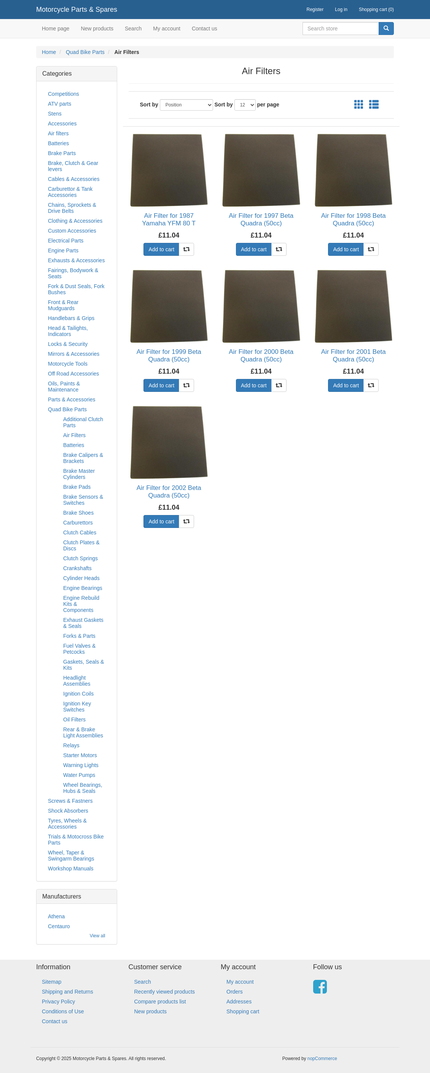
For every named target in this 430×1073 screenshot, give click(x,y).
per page (268, 104)
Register (315, 9)
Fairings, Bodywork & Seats (73, 273)
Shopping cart (242, 1011)
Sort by (149, 104)
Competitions (63, 94)
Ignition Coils (78, 694)
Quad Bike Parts (85, 52)
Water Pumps (79, 775)
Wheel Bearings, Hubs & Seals (82, 788)
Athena (56, 916)
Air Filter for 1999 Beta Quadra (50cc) (169, 355)
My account (166, 28)
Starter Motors (80, 755)
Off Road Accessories (73, 374)
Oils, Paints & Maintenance (64, 386)
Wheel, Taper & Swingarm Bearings (71, 856)
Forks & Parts (79, 636)
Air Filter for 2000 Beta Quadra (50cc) (261, 355)
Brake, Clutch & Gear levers (73, 166)
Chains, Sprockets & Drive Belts (72, 208)
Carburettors (78, 523)
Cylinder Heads (81, 578)
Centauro (59, 926)
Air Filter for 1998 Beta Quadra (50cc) (353, 219)
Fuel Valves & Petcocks (79, 649)
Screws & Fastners (70, 801)
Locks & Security (68, 344)
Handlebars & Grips (71, 318)
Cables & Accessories (73, 179)
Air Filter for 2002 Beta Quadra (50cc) (169, 491)
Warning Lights (81, 765)
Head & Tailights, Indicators (68, 331)
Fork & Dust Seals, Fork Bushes (76, 289)
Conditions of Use (63, 1011)
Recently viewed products (164, 992)
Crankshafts (77, 568)
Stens (55, 114)
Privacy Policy (58, 1002)
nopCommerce (322, 1058)
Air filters (58, 133)
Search (133, 28)
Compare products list (160, 1002)
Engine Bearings (82, 588)
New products (97, 28)
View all (97, 935)
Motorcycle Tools (68, 364)
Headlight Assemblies (77, 681)
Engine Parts (63, 250)
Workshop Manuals (71, 868)
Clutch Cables (79, 532)
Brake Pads (77, 487)
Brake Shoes (78, 513)
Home (49, 52)
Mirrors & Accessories (73, 354)
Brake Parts (62, 153)
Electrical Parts (65, 241)
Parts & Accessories (72, 399)
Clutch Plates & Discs (81, 545)
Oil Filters (74, 719)
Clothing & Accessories (75, 221)
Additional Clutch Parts (83, 422)
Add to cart (161, 249)
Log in (341, 9)
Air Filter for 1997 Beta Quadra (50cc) (261, 219)
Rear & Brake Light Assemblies (83, 732)
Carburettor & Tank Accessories (70, 192)
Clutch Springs (80, 558)
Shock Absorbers (68, 811)
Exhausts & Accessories (76, 260)
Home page (55, 28)
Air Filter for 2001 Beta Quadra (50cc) (353, 355)
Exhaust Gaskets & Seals (83, 623)
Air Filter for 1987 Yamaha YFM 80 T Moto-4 (169, 223)
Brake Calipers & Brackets (83, 458)
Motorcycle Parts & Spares (76, 9)
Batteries (58, 143)
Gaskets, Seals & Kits (83, 665)
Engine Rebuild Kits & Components (81, 604)
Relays (71, 745)
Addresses (239, 1002)
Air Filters (74, 435)
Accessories (62, 123)
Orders (234, 992)
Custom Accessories (72, 231)
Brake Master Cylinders (79, 474)
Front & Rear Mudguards (63, 305)
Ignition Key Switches (77, 707)
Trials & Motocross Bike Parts (76, 840)
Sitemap (51, 982)
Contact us (204, 28)
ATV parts (59, 104)
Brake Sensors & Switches (83, 500)
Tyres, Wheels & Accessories (67, 824)
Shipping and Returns (67, 992)
